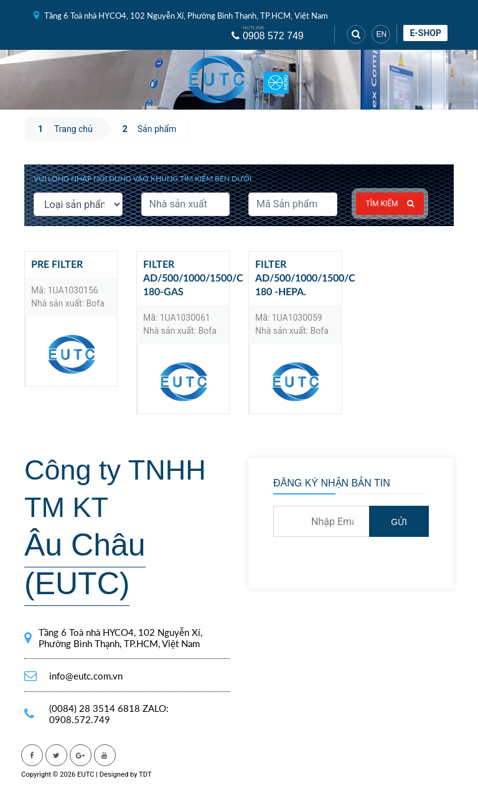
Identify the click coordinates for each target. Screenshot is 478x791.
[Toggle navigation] (276, 80)
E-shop (425, 33)
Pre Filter (57, 265)
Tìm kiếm (390, 203)
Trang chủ (73, 129)
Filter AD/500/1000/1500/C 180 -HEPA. (298, 278)
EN (381, 34)
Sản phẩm (157, 129)
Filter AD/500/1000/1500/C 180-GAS (186, 278)
